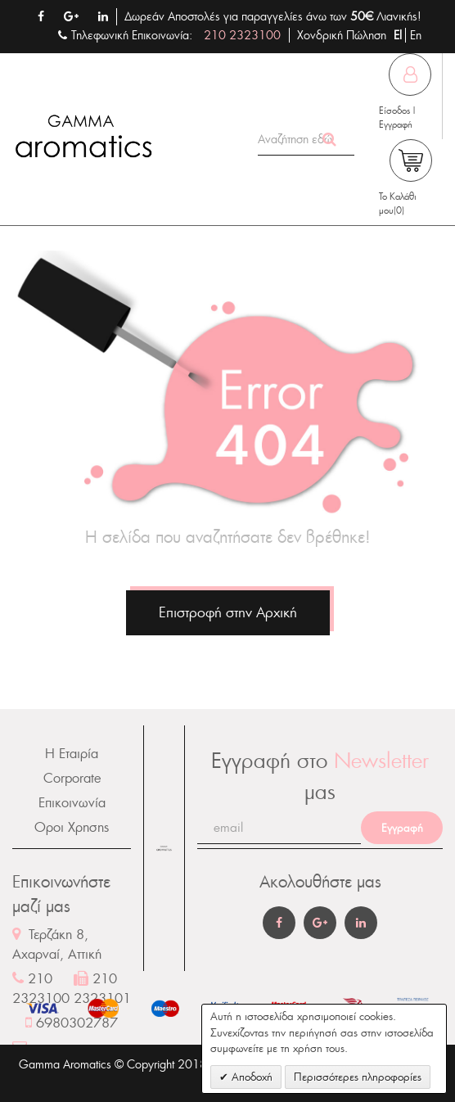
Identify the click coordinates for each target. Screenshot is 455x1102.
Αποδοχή (250, 1077)
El (399, 35)
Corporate (72, 778)
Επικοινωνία (72, 802)
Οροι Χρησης (71, 827)
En (415, 35)
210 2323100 (242, 35)
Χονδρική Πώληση (341, 35)
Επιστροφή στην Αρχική (228, 612)
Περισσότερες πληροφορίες (357, 1077)
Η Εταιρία (71, 753)
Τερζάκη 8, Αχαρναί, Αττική (56, 944)
